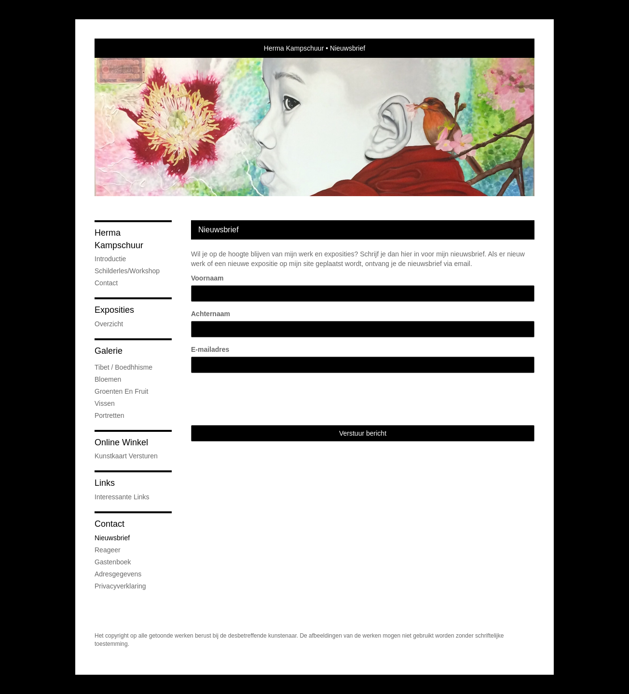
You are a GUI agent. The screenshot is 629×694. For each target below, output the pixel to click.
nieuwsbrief (112, 538)
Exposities (114, 310)
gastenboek (113, 562)
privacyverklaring (120, 586)
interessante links (122, 497)
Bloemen (108, 379)
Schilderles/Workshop (127, 271)
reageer (108, 550)
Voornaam (207, 278)
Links (105, 483)
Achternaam (210, 314)
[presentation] (264, 399)
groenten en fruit (121, 391)
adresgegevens (118, 574)
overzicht (109, 324)
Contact (106, 283)
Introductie (110, 259)
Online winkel (121, 442)
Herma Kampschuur (294, 48)
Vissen (105, 403)
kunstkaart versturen (126, 456)
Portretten (109, 415)
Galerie (109, 351)
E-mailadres (210, 349)
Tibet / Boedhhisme (123, 367)
